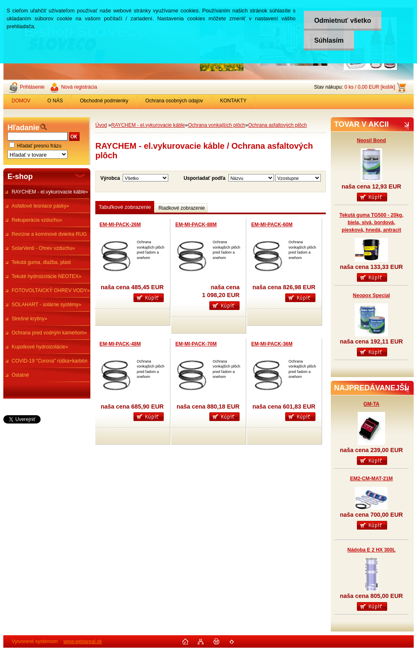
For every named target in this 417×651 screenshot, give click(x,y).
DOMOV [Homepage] (21, 101)
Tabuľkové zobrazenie (125, 207)
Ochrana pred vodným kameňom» (49, 333)
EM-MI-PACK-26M (120, 224)
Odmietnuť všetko (342, 20)
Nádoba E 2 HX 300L (371, 550)
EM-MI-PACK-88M (196, 224)
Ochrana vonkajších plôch (216, 125)
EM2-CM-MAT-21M (371, 479)
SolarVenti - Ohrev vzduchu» (43, 248)
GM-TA (371, 404)
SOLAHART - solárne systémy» (46, 304)
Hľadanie (23, 127)
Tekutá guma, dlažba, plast (41, 262)
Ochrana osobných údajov (174, 101)
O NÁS (55, 101)
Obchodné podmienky (104, 101)
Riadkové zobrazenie (181, 208)
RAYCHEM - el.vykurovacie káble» (50, 192)
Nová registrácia (79, 87)
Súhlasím (329, 40)
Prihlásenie (32, 87)
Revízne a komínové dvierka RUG (49, 234)
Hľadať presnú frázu (39, 146)
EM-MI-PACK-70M (196, 344)
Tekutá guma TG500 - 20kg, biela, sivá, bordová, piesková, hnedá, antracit (371, 222)
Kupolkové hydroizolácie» (40, 347)
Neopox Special (371, 295)
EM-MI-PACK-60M (272, 224)
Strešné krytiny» (29, 319)
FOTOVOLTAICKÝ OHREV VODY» (51, 290)
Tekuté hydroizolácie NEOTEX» (46, 276)
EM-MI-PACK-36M (272, 344)
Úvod (101, 125)
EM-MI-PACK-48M (120, 344)
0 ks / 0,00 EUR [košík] (369, 87)
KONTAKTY (233, 101)
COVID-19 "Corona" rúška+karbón (49, 361)
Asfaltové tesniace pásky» (40, 206)
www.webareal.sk (82, 641)
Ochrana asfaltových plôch (277, 125)
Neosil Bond (371, 140)
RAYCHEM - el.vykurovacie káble (148, 125)
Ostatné (20, 375)
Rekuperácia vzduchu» (37, 220)
